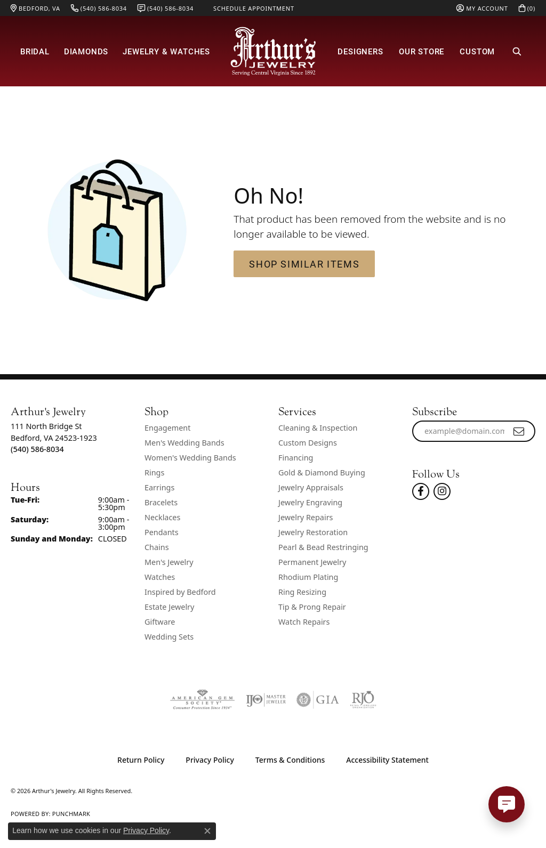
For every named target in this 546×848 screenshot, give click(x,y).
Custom (477, 51)
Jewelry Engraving (310, 502)
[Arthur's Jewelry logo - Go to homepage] (273, 51)
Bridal (35, 51)
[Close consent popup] (207, 831)
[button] (482, 8)
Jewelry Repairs (305, 517)
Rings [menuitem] (154, 472)
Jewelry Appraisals (310, 487)
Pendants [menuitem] (161, 532)
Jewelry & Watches (166, 51)
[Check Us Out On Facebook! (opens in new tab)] (420, 491)
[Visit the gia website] (317, 700)
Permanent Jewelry (312, 562)
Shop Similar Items (304, 263)
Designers (360, 51)
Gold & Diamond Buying (321, 472)
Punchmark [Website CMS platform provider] (71, 814)
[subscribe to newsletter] (519, 431)
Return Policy (140, 760)
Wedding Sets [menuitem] (169, 637)
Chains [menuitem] (156, 547)
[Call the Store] (37, 449)
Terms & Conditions (290, 760)
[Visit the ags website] (202, 700)
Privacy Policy (210, 760)
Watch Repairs (304, 622)
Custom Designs (307, 443)
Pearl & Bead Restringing (323, 547)
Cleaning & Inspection (317, 428)
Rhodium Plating (308, 577)
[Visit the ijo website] (266, 700)
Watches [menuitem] (159, 577)
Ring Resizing (302, 592)
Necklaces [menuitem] (162, 517)
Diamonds (86, 51)
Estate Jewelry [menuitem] (169, 607)
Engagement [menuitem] (167, 428)
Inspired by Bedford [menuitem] (180, 592)
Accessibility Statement (387, 760)
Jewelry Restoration (313, 532)
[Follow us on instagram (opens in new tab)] (442, 491)
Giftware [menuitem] (159, 622)
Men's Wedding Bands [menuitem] (184, 443)
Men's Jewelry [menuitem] (169, 562)
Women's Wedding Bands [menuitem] (190, 458)
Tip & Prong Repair (312, 607)
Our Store (421, 51)
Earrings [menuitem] (159, 487)
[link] (35, 8)
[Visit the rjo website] (363, 700)
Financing (295, 458)
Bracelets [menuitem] (161, 502)
